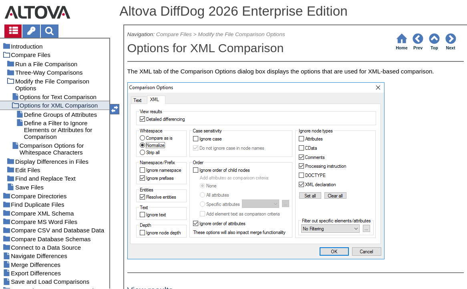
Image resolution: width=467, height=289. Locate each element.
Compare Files (174, 34)
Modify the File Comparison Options (241, 34)
